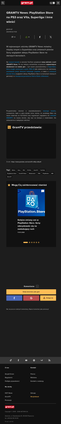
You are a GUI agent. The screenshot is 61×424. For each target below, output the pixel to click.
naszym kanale (14, 62)
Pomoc (32, 374)
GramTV (8, 397)
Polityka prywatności (12, 381)
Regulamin (8, 377)
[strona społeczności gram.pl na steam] (42, 360)
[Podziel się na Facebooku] (40, 37)
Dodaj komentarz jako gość (31, 292)
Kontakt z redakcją (37, 381)
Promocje (8, 400)
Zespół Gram (9, 374)
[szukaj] (3, 3)
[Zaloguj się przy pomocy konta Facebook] (14, 298)
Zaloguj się (49, 298)
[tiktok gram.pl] (11, 360)
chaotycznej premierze (31, 76)
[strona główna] (27, 3)
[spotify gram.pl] (34, 360)
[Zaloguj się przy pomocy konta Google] (31, 298)
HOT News (9, 393)
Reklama (33, 377)
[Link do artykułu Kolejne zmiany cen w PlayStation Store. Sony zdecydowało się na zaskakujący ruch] (31, 214)
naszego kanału (49, 111)
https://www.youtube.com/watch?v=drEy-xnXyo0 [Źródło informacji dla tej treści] (26, 162)
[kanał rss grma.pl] (49, 360)
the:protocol (34, 397)
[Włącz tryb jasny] (52, 3)
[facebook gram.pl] (18, 360)
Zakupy (33, 393)
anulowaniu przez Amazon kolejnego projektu (23, 71)
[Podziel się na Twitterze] (51, 37)
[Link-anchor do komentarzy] (13, 37)
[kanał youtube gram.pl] (26, 360)
